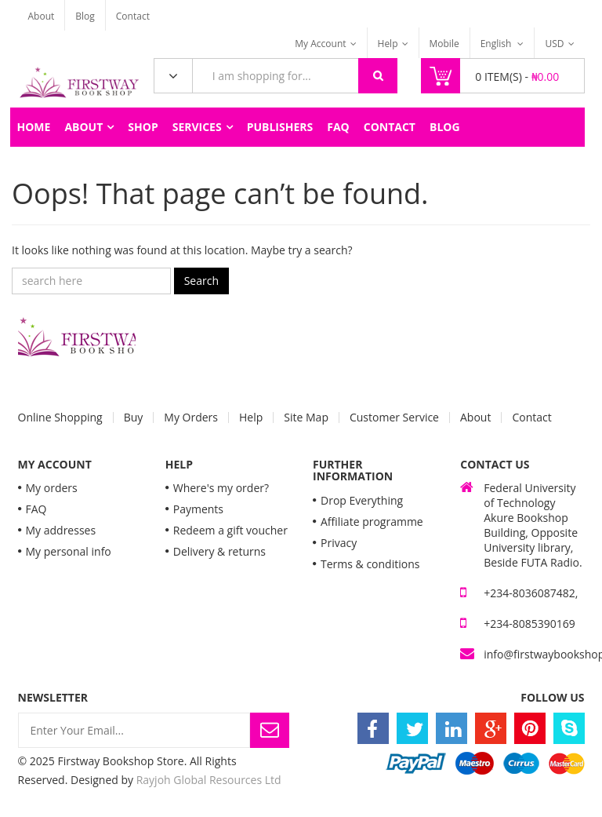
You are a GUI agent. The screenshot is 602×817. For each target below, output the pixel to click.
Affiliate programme (372, 521)
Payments (198, 509)
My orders (52, 487)
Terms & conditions (370, 563)
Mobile (444, 43)
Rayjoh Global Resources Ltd (208, 779)
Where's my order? (221, 487)
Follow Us (552, 697)
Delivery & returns (219, 551)
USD (554, 43)
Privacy (339, 542)
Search (201, 280)
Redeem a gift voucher (230, 530)
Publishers (280, 126)
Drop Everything (362, 500)
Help (388, 43)
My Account (320, 43)
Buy (133, 417)
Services (197, 126)
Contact (133, 16)
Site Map (306, 417)
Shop (143, 126)
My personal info (68, 551)
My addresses (61, 530)
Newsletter (53, 697)
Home (34, 126)
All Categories (173, 76)
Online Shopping (60, 417)
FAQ (338, 126)
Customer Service (394, 417)
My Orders (191, 417)
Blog (85, 16)
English (497, 43)
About (41, 16)
